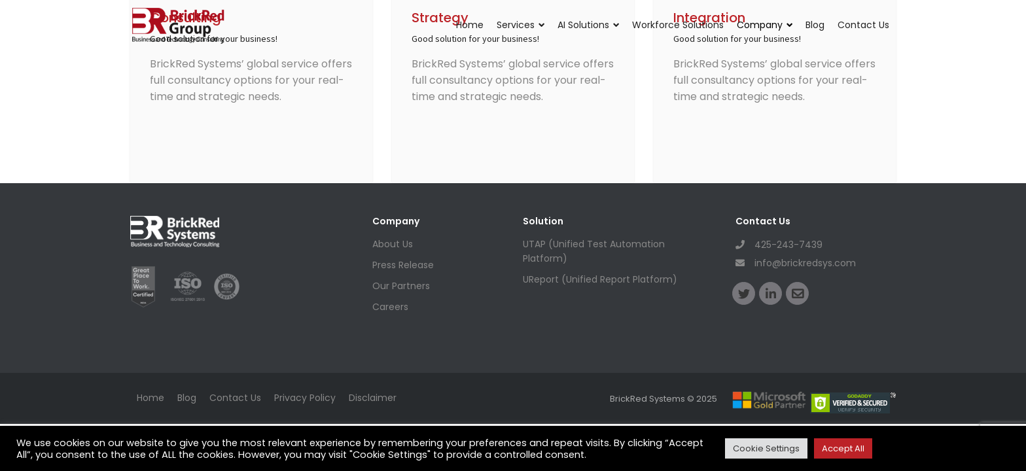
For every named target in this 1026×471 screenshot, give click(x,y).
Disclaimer (373, 397)
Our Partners (401, 285)
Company (764, 24)
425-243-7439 (779, 244)
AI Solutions (588, 24)
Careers (390, 306)
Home (470, 24)
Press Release (403, 264)
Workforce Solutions (678, 24)
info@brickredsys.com (795, 263)
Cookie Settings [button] (766, 448)
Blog (814, 24)
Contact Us (863, 24)
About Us (392, 244)
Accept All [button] (843, 448)
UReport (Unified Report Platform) (600, 279)
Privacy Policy (305, 397)
